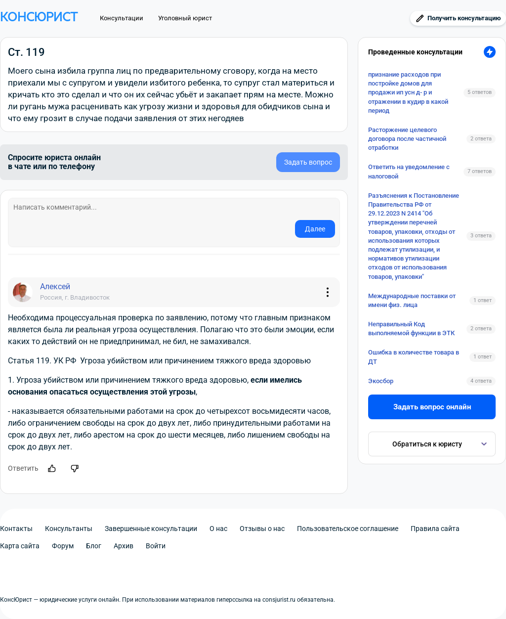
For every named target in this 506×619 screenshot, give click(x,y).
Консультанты (68, 528)
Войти (156, 546)
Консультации (121, 18)
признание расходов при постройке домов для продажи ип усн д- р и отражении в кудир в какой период (408, 92)
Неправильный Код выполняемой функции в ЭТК (411, 328)
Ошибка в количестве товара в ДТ (413, 357)
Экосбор (380, 381)
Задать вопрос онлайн (432, 406)
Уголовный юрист (185, 18)
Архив (123, 546)
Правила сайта (435, 528)
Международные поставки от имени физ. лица (412, 300)
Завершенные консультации (151, 528)
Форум (63, 546)
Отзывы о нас (262, 528)
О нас (218, 528)
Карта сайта (20, 546)
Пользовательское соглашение (347, 528)
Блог (93, 546)
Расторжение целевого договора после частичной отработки (407, 138)
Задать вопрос (308, 162)
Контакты (16, 528)
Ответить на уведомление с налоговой (409, 171)
